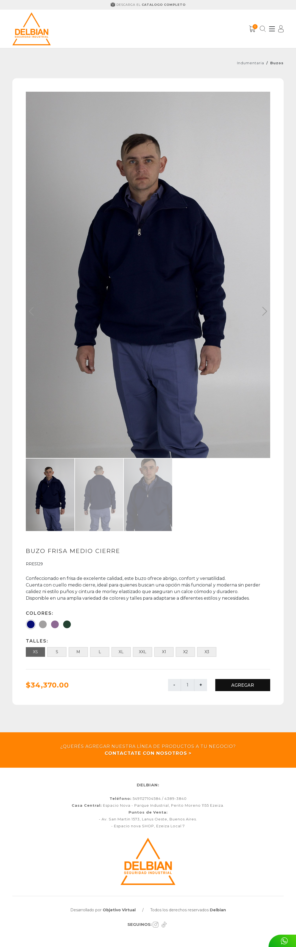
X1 (164, 651)
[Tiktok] (165, 924)
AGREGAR (242, 685)
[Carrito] (252, 29)
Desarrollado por (103, 909)
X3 (207, 651)
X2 (185, 651)
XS (35, 651)
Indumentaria (250, 63)
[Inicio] (31, 28)
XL (121, 651)
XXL (142, 651)
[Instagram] (157, 924)
